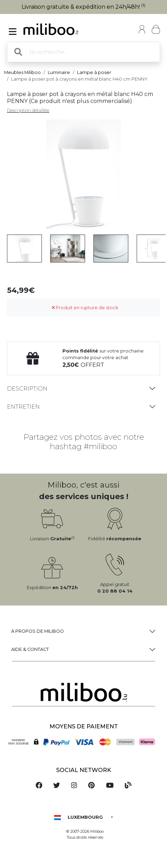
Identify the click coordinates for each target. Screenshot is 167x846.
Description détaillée (28, 110)
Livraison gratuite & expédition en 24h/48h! (83, 6)
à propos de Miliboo (37, 631)
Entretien (23, 406)
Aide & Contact (30, 649)
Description (27, 388)
